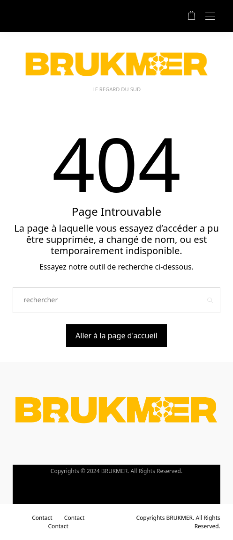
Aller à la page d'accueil (116, 335)
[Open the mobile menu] (210, 16)
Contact (42, 518)
